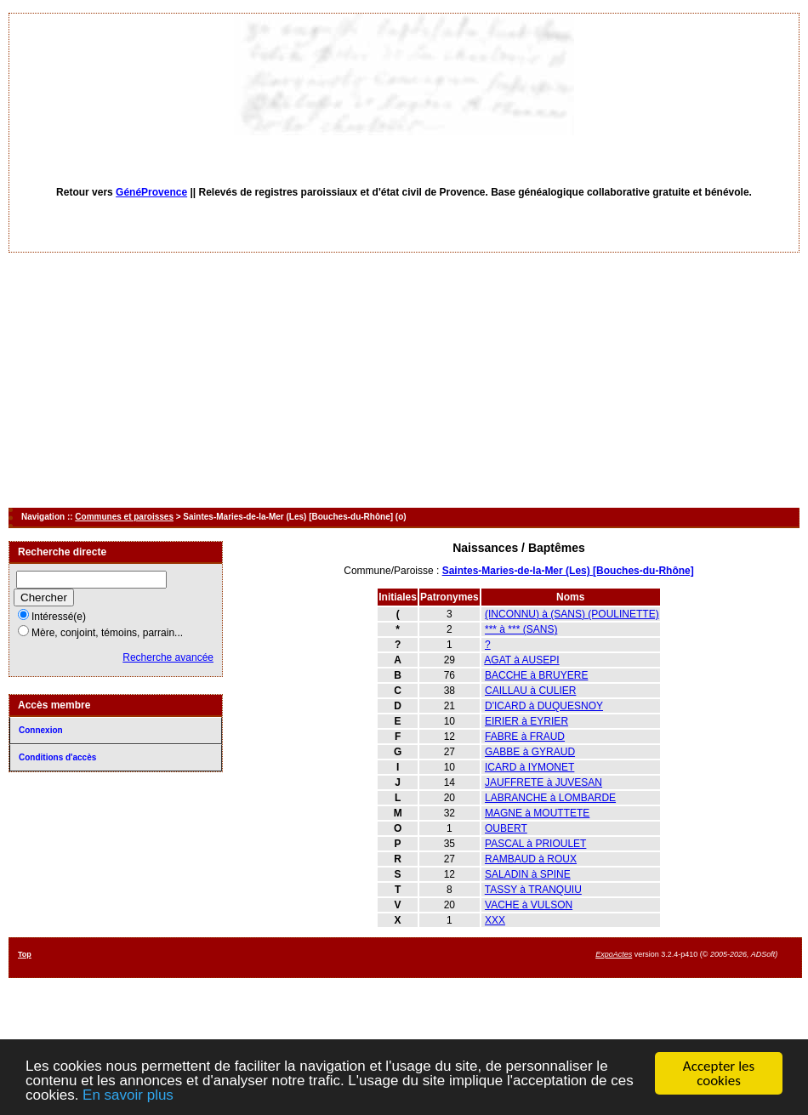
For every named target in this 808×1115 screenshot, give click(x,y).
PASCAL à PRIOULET (535, 844)
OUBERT (506, 828)
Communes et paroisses (124, 516)
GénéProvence (151, 192)
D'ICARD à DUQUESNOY (544, 706)
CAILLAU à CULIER (530, 691)
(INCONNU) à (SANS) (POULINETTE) (572, 614)
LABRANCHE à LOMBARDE (550, 798)
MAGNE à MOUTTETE (537, 813)
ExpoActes (613, 954)
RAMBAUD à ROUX (531, 859)
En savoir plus (128, 1096)
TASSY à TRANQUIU (533, 890)
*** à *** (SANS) (521, 629)
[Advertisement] (404, 380)
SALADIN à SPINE (528, 874)
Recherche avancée (167, 657)
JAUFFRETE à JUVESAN (543, 782)
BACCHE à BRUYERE (536, 675)
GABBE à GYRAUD (530, 752)
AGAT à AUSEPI (521, 660)
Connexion (41, 730)
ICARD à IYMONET (529, 767)
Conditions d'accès (57, 757)
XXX (495, 920)
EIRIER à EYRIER (526, 721)
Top (24, 954)
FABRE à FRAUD (525, 736)
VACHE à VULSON (528, 905)
